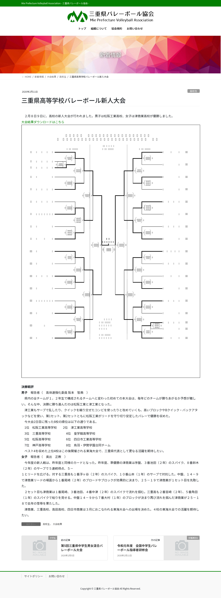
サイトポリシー (33, 576)
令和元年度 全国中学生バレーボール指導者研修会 (137, 547)
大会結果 (57, 524)
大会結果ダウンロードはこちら (42, 122)
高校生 (193, 91)
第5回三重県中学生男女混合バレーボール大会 (82, 547)
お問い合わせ (57, 576)
